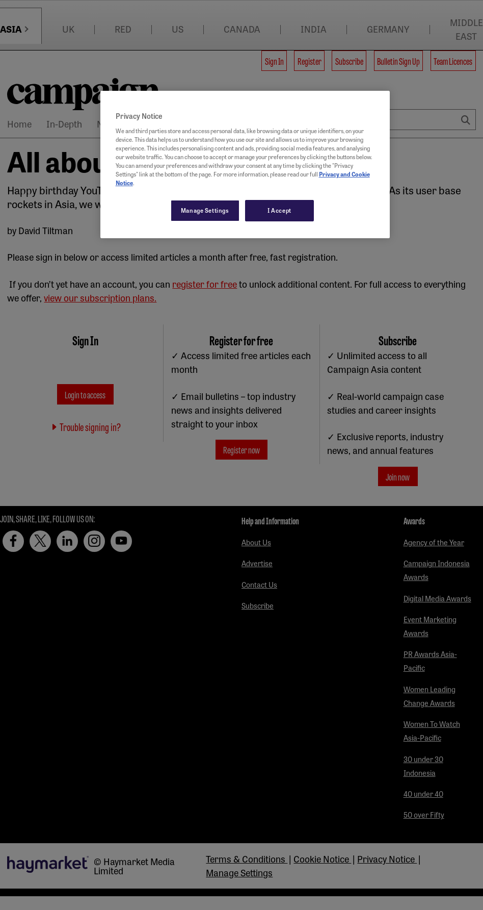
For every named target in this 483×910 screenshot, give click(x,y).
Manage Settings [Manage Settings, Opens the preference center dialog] (205, 210)
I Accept (279, 210)
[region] (245, 164)
